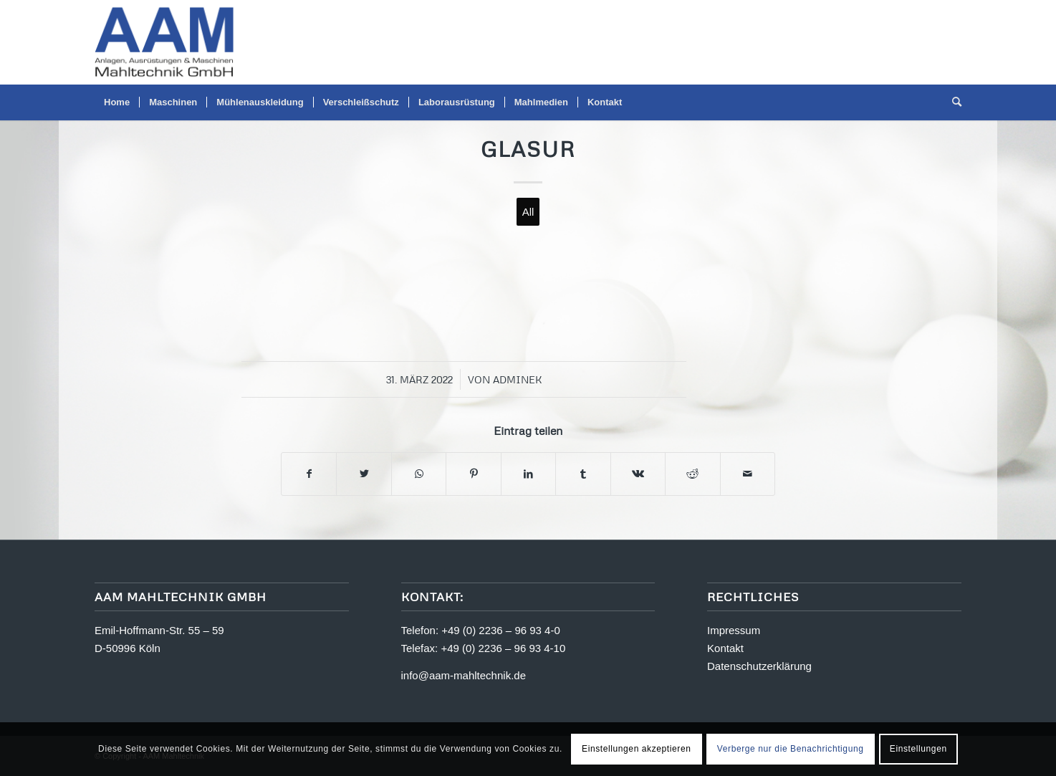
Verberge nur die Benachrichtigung (790, 749)
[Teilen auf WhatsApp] (419, 474)
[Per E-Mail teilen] (748, 474)
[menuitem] (117, 102)
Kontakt (725, 648)
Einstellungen (918, 749)
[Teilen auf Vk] (638, 474)
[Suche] (952, 102)
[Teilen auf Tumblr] (583, 474)
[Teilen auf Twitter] (363, 474)
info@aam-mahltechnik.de (463, 675)
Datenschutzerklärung (759, 666)
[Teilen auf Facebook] (309, 474)
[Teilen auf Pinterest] (473, 474)
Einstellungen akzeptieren (636, 749)
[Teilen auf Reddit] (692, 474)
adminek (517, 379)
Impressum (733, 630)
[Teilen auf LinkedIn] (528, 474)
